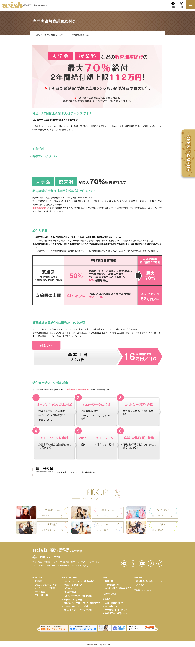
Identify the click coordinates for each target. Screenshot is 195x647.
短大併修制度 (70, 590)
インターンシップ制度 (45, 587)
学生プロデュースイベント (47, 583)
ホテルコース (70, 587)
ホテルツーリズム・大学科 (76, 605)
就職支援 (109, 580)
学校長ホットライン (142, 589)
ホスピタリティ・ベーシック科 (78, 608)
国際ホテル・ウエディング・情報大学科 (82, 601)
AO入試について (112, 605)
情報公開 (138, 576)
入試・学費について (114, 602)
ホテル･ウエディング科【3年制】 (79, 595)
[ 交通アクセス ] (94, 561)
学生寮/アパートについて (116, 608)
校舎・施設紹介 (42, 594)
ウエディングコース (73, 583)
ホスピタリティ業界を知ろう (118, 587)
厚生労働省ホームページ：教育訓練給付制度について (68, 471)
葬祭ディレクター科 (73, 598)
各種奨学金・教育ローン (116, 612)
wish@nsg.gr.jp (82, 564)
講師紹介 (39, 580)
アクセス (140, 583)
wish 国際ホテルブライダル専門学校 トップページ (49, 35)
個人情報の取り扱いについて (149, 580)
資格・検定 (40, 590)
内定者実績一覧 (112, 583)
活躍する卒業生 (109, 592)
